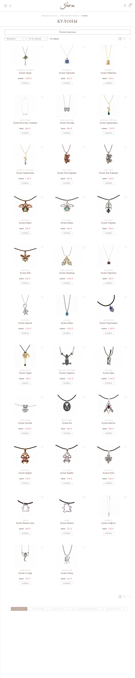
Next (127, 608)
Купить (25, 83)
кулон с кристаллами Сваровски (84, 609)
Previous (8, 608)
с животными (19, 609)
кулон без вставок (113, 609)
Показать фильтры (67, 32)
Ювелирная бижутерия (69, 16)
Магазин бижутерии (49, 16)
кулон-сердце (58, 609)
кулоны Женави (38, 609)
